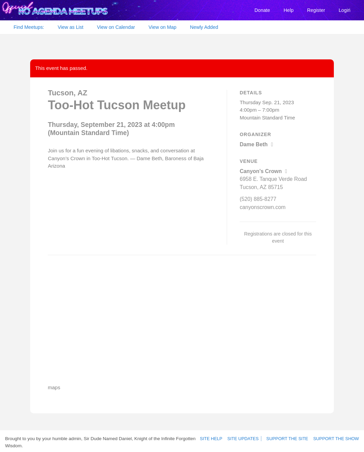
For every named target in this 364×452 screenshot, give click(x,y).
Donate (262, 10)
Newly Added (204, 27)
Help (289, 10)
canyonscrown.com (261, 205)
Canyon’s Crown (262, 170)
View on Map (162, 27)
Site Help (215, 436)
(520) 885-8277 (257, 197)
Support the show (337, 436)
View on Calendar (116, 27)
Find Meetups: (29, 27)
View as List (70, 27)
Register (316, 10)
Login (344, 10)
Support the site (291, 436)
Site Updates (246, 436)
